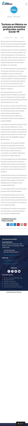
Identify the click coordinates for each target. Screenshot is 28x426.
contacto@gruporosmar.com (12, 255)
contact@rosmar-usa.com (11, 263)
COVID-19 (22, 37)
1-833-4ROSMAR (8, 260)
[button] (26, 4)
